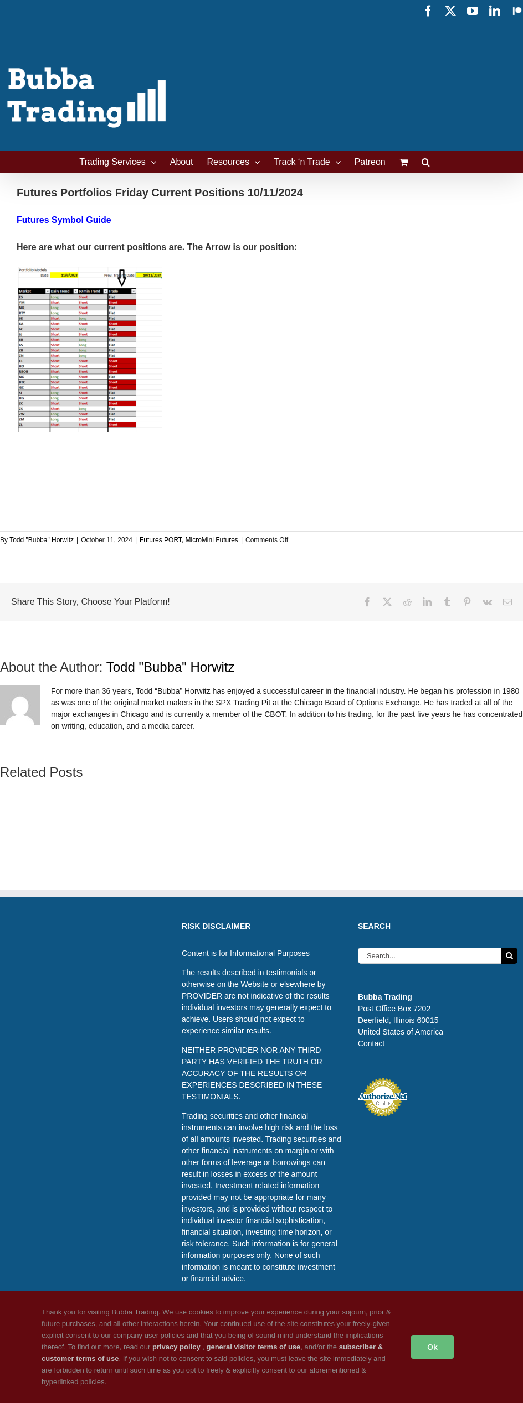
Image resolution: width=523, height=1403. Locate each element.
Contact (371, 1043)
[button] (426, 162)
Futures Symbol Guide (64, 220)
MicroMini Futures (212, 540)
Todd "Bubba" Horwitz (41, 540)
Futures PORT (161, 540)
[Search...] (429, 956)
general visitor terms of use (254, 1347)
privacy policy (176, 1347)
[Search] (509, 956)
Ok (432, 1347)
